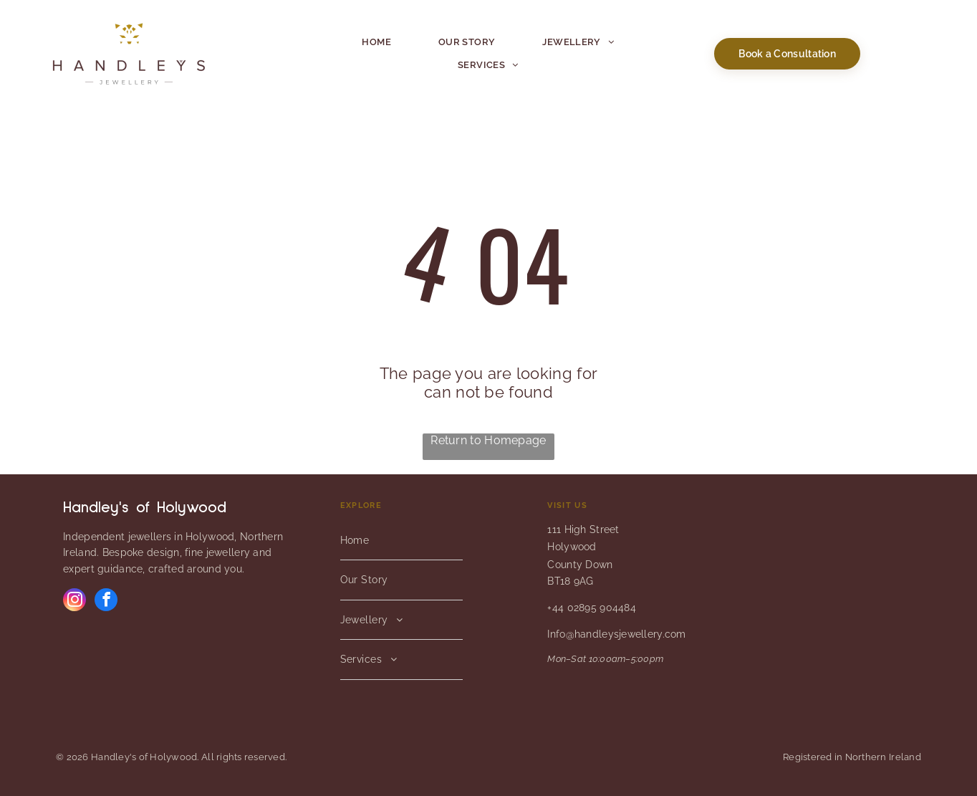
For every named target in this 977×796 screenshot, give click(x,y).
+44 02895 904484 (591, 607)
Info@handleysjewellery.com (616, 634)
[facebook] (106, 601)
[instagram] (74, 601)
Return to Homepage (488, 440)
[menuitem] (376, 42)
